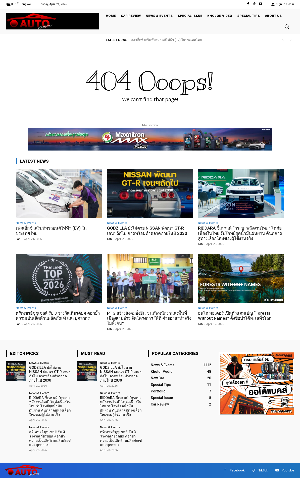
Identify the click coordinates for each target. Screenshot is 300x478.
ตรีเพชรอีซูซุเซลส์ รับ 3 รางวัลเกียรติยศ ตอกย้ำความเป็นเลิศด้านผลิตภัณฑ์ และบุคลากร (59, 316)
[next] (291, 40)
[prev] (283, 40)
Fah (18, 239)
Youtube (288, 470)
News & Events (26, 222)
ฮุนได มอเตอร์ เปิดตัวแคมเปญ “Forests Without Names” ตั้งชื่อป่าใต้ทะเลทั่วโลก (235, 316)
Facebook (237, 470)
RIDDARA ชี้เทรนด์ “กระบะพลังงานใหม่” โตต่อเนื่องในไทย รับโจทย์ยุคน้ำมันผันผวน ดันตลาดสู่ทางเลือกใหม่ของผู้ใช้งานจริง (240, 233)
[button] (286, 26)
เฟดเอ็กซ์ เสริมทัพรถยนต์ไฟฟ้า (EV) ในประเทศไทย (166, 40)
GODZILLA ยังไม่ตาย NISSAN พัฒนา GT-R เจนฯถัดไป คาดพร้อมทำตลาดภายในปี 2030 (148, 231)
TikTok (263, 470)
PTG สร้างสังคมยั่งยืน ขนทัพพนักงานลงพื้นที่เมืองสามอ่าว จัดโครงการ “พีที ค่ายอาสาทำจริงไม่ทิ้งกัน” (147, 318)
